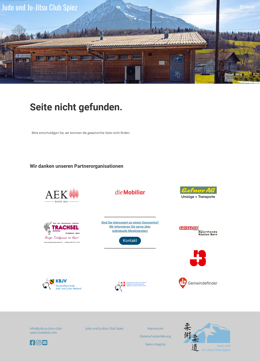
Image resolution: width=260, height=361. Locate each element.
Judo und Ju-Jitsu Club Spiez (39, 7)
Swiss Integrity (155, 344)
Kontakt (130, 240)
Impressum (155, 328)
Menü (247, 7)
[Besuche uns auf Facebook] (32, 342)
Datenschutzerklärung (155, 336)
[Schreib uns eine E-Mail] (44, 342)
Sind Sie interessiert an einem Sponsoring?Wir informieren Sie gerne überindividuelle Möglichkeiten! (130, 227)
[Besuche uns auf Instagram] (38, 342)
